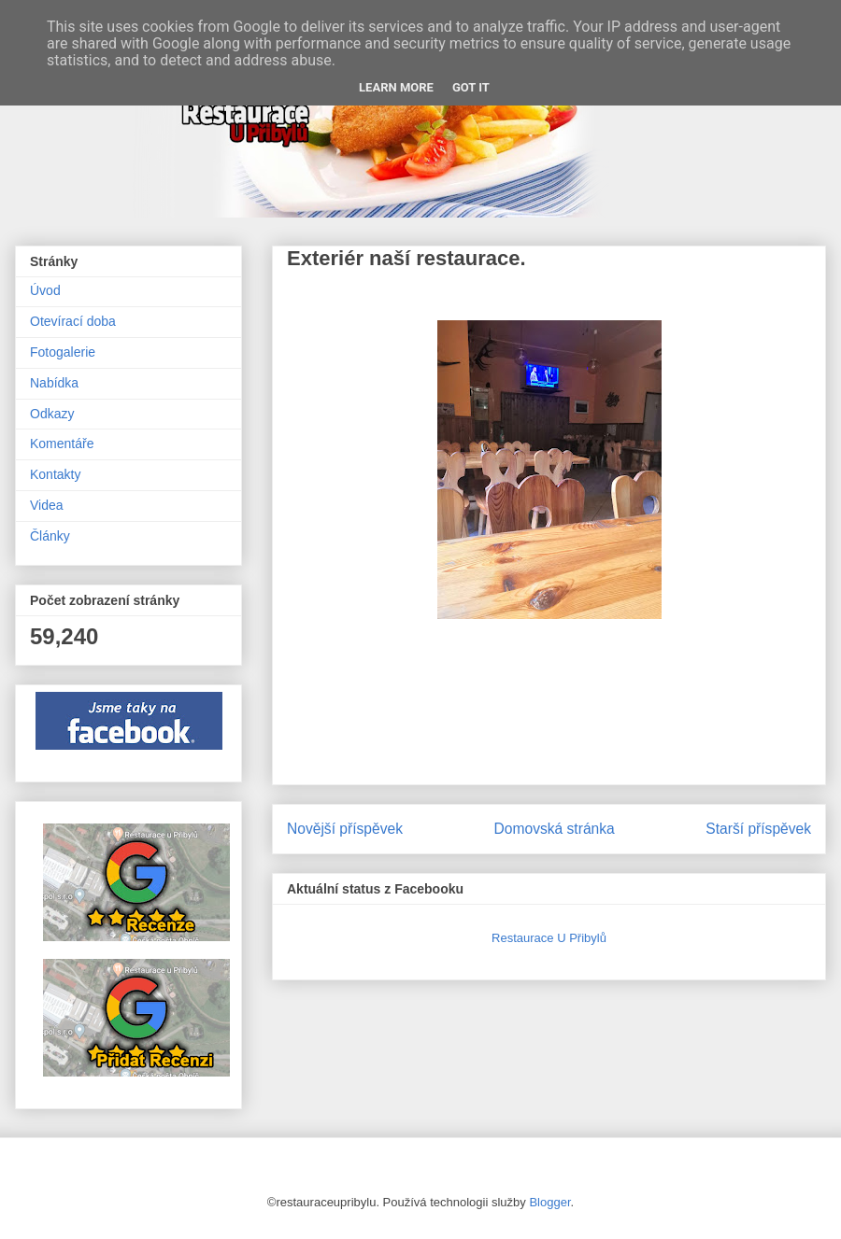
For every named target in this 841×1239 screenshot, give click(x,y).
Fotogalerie (62, 352)
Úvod (45, 290)
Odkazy (52, 413)
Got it (471, 87)
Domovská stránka (554, 829)
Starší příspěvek (758, 829)
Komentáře (61, 443)
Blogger (549, 1202)
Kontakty (55, 474)
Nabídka (54, 382)
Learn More (396, 87)
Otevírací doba (73, 321)
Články (50, 535)
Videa (47, 505)
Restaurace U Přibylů (549, 938)
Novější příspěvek (345, 829)
